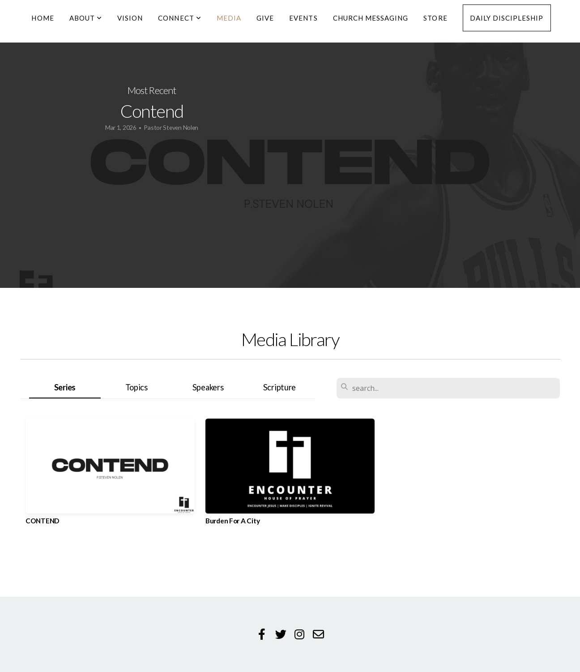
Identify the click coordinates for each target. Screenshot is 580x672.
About (85, 18)
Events (303, 18)
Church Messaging (371, 18)
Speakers (208, 387)
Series (65, 387)
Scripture (279, 387)
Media (229, 18)
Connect (179, 18)
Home (42, 18)
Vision (130, 18)
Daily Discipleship (507, 18)
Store (435, 18)
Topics (136, 387)
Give (265, 18)
